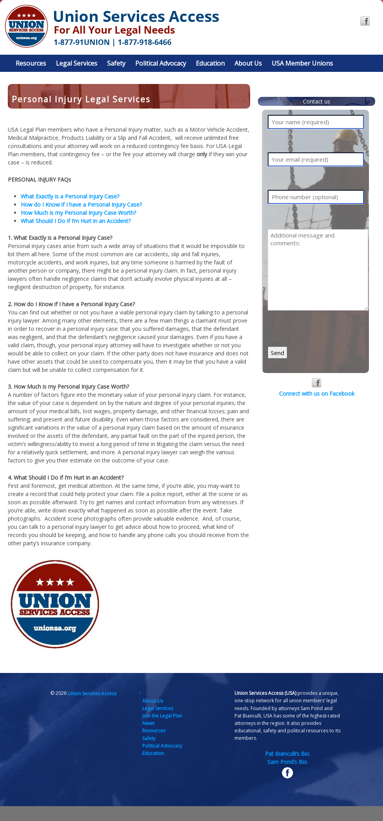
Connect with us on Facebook (316, 387)
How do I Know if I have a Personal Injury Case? (81, 204)
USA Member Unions (302, 63)
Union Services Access (91, 693)
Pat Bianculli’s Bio (287, 753)
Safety (116, 63)
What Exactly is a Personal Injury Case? (70, 196)
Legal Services (76, 63)
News (148, 723)
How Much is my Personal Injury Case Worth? (78, 212)
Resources (31, 63)
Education (210, 63)
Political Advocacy (160, 63)
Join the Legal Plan (162, 715)
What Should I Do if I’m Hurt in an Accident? (76, 221)
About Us (248, 63)
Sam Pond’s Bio (287, 762)
